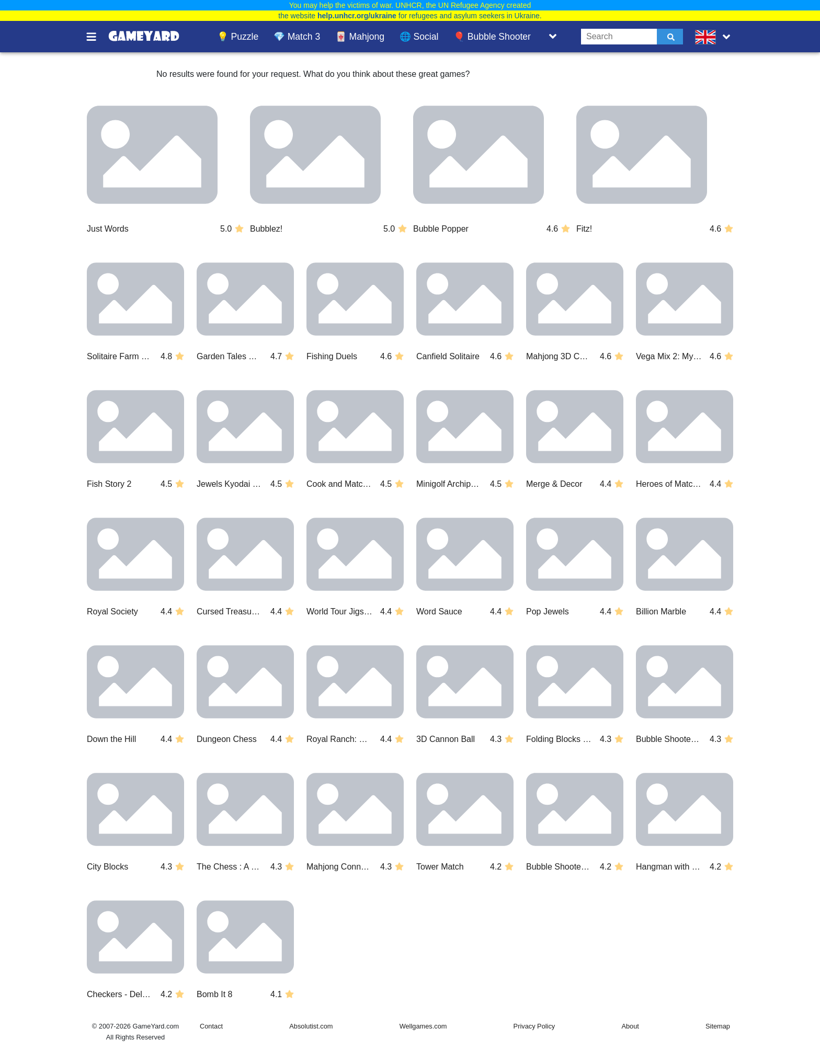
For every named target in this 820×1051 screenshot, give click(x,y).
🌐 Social (419, 36)
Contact (211, 1026)
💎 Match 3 (297, 36)
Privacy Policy (534, 1026)
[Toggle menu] (97, 36)
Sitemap (717, 1026)
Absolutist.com (311, 1026)
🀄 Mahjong (359, 36)
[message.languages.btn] (715, 36)
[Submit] (670, 36)
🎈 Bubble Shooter (492, 36)
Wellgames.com (423, 1026)
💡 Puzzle (238, 36)
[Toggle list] (552, 36)
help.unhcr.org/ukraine (356, 16)
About (630, 1026)
